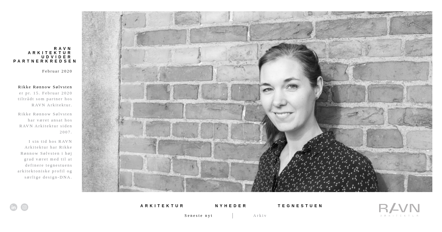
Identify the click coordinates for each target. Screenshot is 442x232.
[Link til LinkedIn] (13, 207)
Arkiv (260, 215)
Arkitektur (162, 206)
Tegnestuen (301, 206)
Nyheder (231, 206)
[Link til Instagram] (24, 207)
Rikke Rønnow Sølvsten (45, 86)
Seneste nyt (199, 215)
